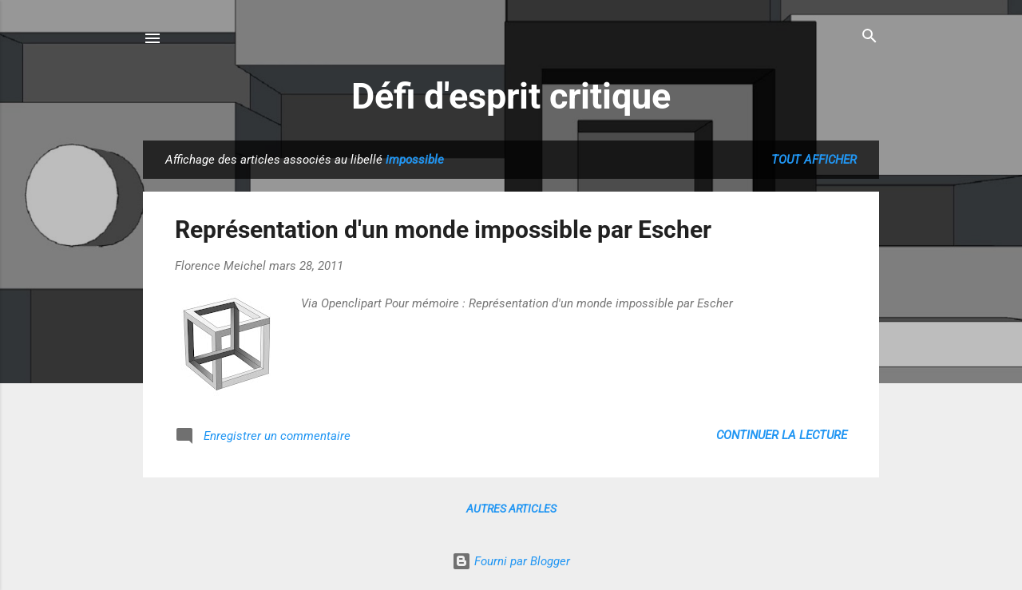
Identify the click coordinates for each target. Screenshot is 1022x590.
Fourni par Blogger (511, 561)
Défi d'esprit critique (511, 96)
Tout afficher (814, 159)
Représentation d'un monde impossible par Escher (443, 230)
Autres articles (511, 508)
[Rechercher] (869, 37)
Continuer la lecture (781, 435)
